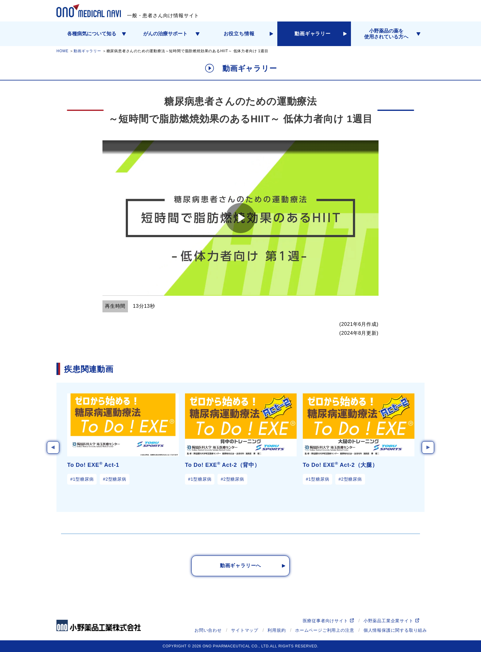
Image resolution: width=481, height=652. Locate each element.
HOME (62, 51)
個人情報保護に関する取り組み (395, 630)
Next (428, 447)
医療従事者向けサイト (325, 620)
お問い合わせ (208, 630)
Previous (53, 447)
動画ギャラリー (87, 51)
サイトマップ (244, 630)
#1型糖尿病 (82, 479)
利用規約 (276, 630)
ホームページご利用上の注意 (324, 630)
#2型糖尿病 (114, 479)
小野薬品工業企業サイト (389, 620)
